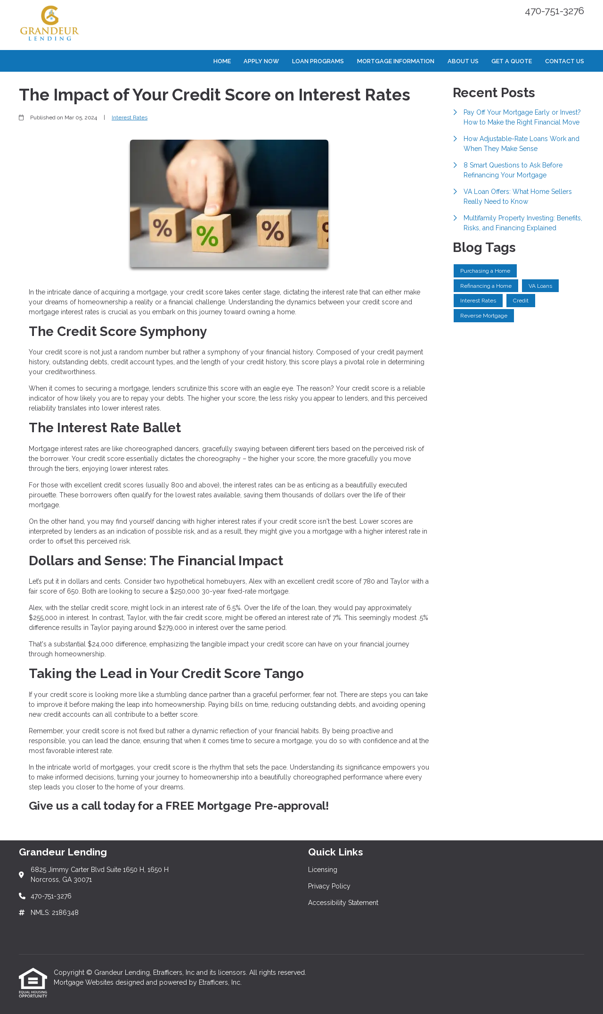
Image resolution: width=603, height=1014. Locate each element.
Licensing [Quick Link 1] (322, 869)
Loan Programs (318, 61)
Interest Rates (129, 117)
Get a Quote (511, 61)
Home (222, 61)
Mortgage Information (395, 61)
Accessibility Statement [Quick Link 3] (343, 902)
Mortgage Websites (84, 982)
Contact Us (564, 61)
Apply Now (261, 61)
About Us (463, 61)
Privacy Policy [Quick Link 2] (329, 886)
